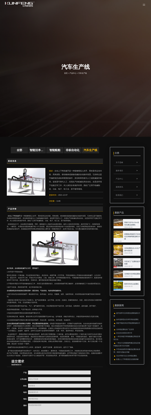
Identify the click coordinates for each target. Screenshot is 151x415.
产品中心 (73, 73)
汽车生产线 (82, 73)
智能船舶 (54, 150)
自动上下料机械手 (14, 216)
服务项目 (127, 170)
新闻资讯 (127, 187)
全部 (19, 150)
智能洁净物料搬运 (38, 150)
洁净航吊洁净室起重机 (132, 274)
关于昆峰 (127, 162)
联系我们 (127, 195)
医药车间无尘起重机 (131, 284)
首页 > (66, 73)
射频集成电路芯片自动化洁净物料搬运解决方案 (132, 236)
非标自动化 (72, 150)
